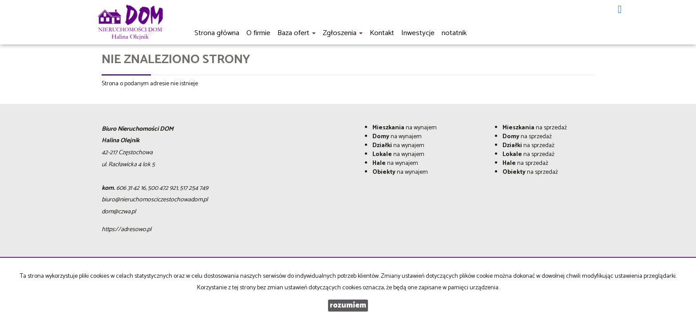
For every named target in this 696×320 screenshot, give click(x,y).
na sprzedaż (534, 128)
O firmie (258, 33)
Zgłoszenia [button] (343, 33)
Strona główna (216, 33)
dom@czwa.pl (119, 212)
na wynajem (404, 128)
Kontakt (382, 33)
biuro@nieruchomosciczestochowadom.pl (155, 200)
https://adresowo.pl (126, 229)
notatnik (454, 33)
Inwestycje (418, 33)
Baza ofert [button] (296, 33)
